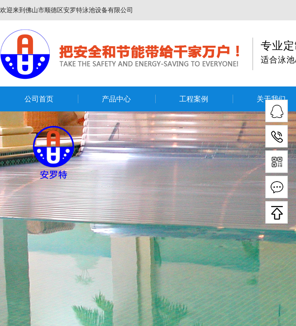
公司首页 (38, 99)
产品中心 (116, 99)
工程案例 (193, 99)
